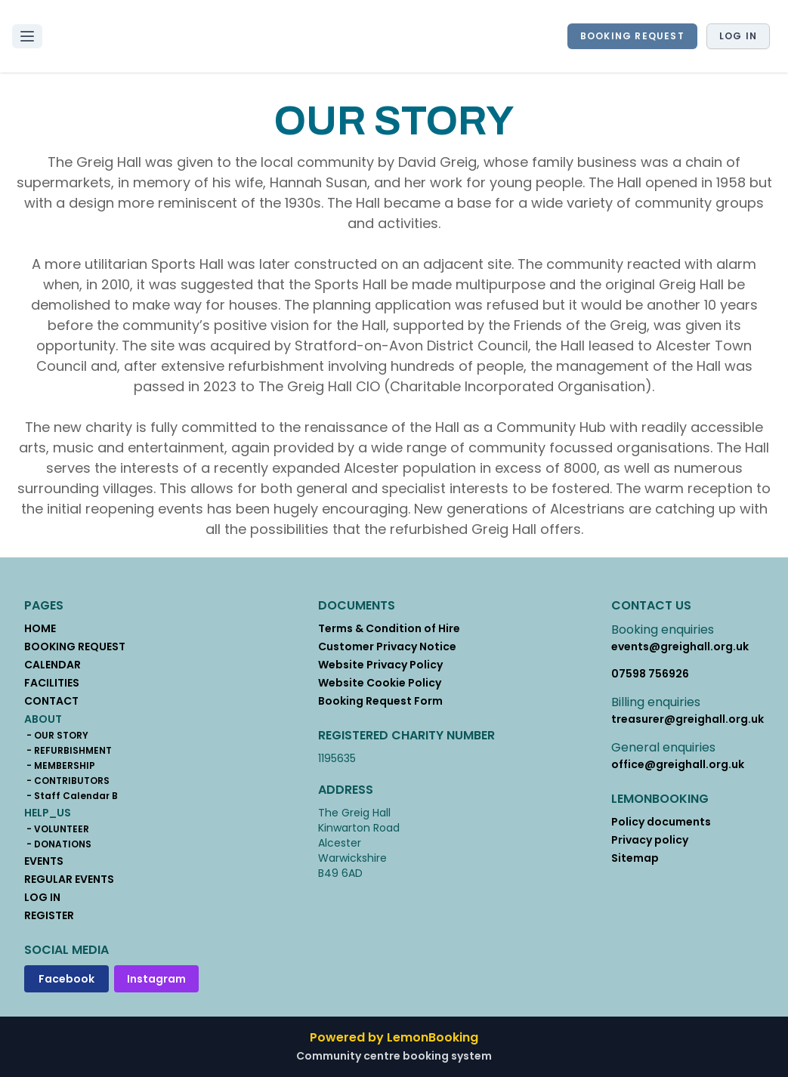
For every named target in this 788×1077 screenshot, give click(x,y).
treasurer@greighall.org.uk (687, 719)
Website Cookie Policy (379, 682)
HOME (40, 628)
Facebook (66, 978)
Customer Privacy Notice (387, 646)
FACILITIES (51, 682)
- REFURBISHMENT (68, 751)
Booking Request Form (380, 700)
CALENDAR (52, 664)
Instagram (156, 978)
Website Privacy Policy (380, 664)
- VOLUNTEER (56, 829)
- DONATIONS (57, 844)
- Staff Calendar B (71, 796)
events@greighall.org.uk (680, 646)
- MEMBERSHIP (59, 766)
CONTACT (51, 700)
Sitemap (635, 858)
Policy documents (661, 821)
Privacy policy (649, 839)
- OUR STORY (56, 736)
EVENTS (43, 861)
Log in (738, 35)
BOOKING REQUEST (632, 35)
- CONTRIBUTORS (67, 781)
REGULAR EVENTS (69, 879)
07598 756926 (650, 673)
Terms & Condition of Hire (389, 628)
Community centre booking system (394, 1055)
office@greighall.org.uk (677, 764)
